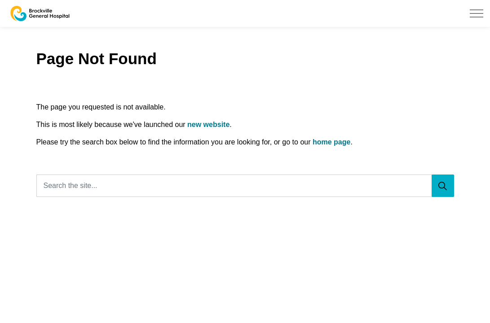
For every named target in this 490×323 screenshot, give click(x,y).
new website (208, 124)
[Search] (443, 186)
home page (331, 142)
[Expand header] (476, 13)
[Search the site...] (245, 186)
